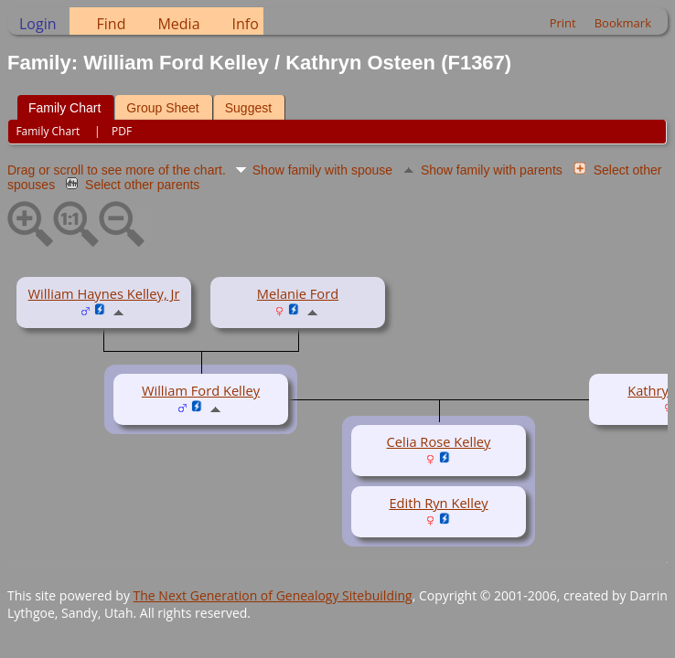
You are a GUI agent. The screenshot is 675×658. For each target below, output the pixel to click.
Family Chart (64, 108)
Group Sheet (162, 108)
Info (245, 24)
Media (178, 24)
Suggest (248, 108)
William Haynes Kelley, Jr (104, 293)
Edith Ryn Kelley (438, 503)
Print (563, 23)
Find (111, 24)
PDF (122, 131)
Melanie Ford (297, 293)
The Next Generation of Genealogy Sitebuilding (273, 595)
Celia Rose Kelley (439, 441)
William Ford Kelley (201, 390)
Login (38, 24)
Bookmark (623, 23)
